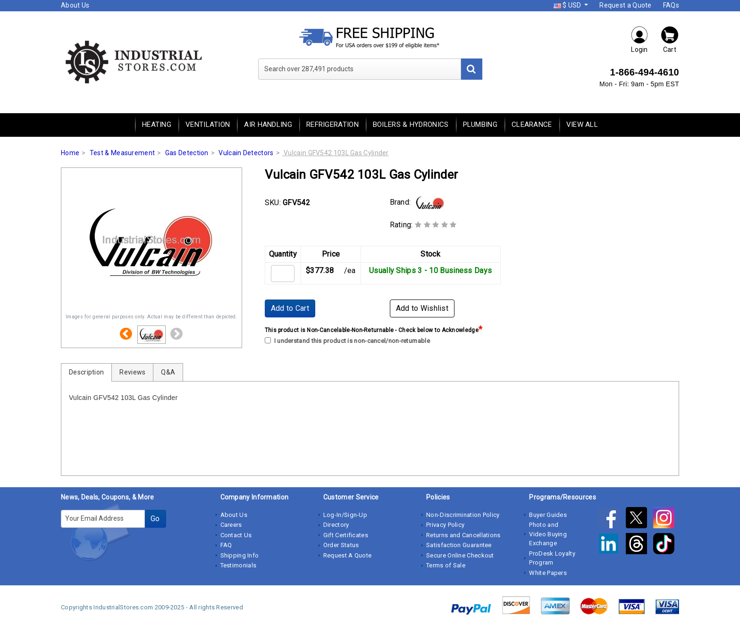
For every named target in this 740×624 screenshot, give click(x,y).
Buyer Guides (548, 514)
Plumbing (480, 124)
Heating (156, 124)
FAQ (226, 545)
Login (639, 39)
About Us (75, 5)
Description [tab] (86, 372)
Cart (669, 39)
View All (582, 124)
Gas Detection (187, 153)
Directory (336, 524)
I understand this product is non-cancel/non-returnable (347, 340)
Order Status (341, 545)
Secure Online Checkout (460, 555)
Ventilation (207, 124)
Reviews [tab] (132, 372)
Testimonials (238, 565)
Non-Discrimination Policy (463, 514)
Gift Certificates (345, 535)
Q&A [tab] (168, 372)
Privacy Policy (445, 524)
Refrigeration (332, 124)
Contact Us (236, 535)
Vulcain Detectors (246, 153)
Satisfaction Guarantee (459, 545)
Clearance (532, 124)
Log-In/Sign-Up (345, 514)
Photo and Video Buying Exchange (548, 534)
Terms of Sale (445, 565)
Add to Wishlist (422, 308)
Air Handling (268, 124)
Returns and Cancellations (463, 535)
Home (70, 153)
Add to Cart (290, 308)
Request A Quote (347, 555)
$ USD (568, 5)
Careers (231, 524)
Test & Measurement (122, 153)
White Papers (548, 572)
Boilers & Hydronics (411, 124)
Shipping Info (239, 555)
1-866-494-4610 (644, 72)
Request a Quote (625, 5)
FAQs (671, 5)
